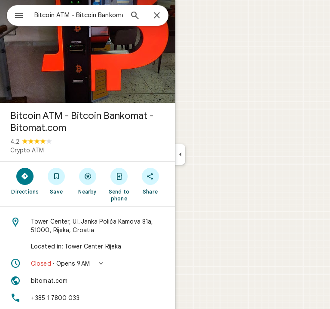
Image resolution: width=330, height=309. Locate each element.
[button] (87, 263)
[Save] (56, 180)
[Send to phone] (118, 184)
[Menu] (19, 16)
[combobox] (78, 15)
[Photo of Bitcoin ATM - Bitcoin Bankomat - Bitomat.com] (87, 51)
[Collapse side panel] (180, 154)
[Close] (156, 16)
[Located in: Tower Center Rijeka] (87, 246)
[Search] (135, 16)
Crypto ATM (27, 150)
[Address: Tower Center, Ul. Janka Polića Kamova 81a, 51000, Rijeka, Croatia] (87, 226)
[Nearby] (88, 180)
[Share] (150, 180)
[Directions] (25, 180)
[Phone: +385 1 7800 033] (87, 297)
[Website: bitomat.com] (87, 280)
